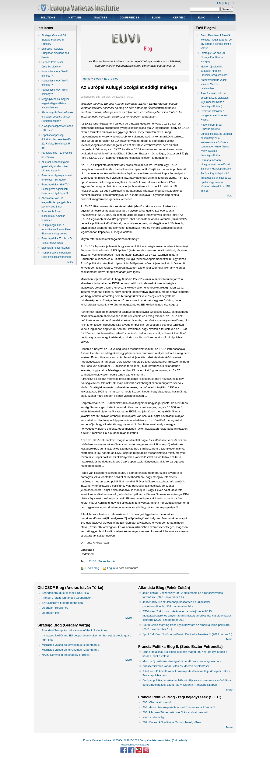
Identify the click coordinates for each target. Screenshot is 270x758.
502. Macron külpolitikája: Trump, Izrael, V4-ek (172, 722)
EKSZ (92, 561)
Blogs (156, 17)
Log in (111, 568)
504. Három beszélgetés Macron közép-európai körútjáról (179, 707)
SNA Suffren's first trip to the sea (62, 602)
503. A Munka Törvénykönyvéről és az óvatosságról (175, 712)
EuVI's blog (111, 78)
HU (231, 3)
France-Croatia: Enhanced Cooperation (67, 597)
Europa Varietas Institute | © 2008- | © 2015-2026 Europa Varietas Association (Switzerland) (135, 740)
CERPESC (179, 17)
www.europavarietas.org (135, 744)
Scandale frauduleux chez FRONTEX (65, 592)
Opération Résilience (55, 607)
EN (219, 3)
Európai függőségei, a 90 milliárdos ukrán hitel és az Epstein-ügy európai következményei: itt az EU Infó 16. (216, 182)
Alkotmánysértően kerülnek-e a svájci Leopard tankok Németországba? (57, 116)
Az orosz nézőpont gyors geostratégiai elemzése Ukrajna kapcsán (56, 166)
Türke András (106, 561)
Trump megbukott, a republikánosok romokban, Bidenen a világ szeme (56, 229)
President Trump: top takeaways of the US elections (74, 630)
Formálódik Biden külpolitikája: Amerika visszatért (53, 215)
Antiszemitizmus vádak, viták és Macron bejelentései (214, 84)
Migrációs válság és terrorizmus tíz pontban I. (70, 649)
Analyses (100, 17)
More (70, 261)
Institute (74, 17)
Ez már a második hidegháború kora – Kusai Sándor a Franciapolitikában (216, 164)
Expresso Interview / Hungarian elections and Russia (55, 53)
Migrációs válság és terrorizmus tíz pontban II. (71, 644)
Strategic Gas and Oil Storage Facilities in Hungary (54, 39)
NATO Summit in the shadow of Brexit (66, 654)
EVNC (201, 17)
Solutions (48, 17)
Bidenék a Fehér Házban (56, 247)
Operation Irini (51, 612)
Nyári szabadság (153, 717)
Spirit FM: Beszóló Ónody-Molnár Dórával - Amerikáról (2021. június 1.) (187, 634)
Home (87, 78)
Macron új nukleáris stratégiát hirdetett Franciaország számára (214, 71)
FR (225, 3)
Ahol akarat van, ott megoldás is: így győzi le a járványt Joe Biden (56, 202)
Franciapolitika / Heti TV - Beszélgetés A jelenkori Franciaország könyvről (56, 189)
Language (87, 549)
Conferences (129, 17)
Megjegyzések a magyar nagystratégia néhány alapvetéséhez (55, 103)
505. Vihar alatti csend (157, 702)
